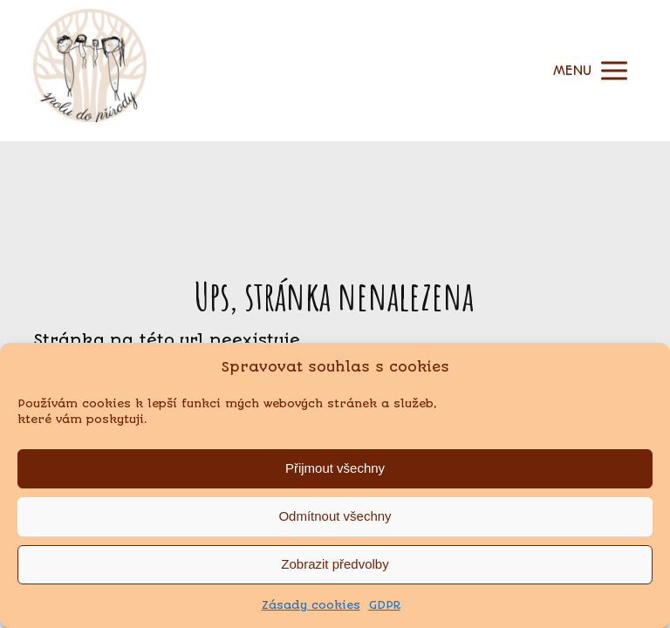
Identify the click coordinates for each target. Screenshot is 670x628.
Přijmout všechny (335, 468)
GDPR (384, 604)
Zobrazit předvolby (334, 563)
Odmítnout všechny (334, 516)
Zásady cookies (311, 604)
